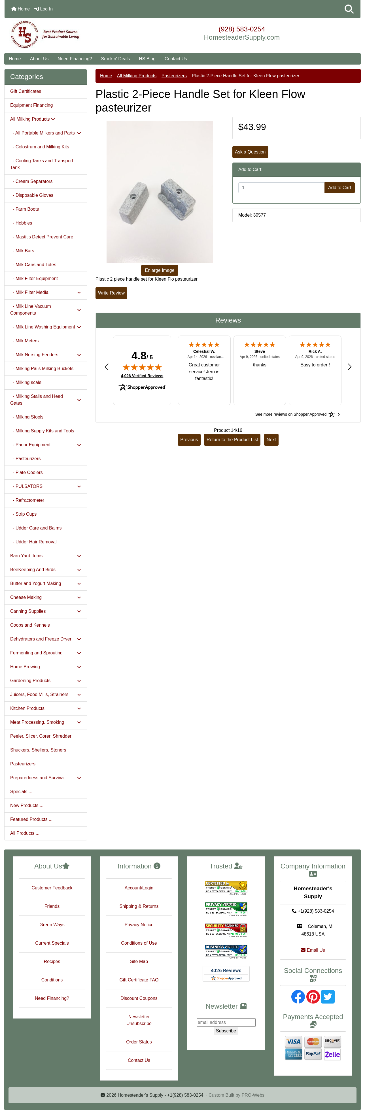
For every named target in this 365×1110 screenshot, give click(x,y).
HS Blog (147, 58)
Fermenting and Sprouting (45, 652)
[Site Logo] (64, 34)
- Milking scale (25, 382)
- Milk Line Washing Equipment (45, 327)
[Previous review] (106, 366)
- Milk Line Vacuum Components (45, 309)
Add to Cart (339, 187)
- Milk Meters (24, 340)
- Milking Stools (26, 417)
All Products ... (24, 833)
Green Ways (51, 924)
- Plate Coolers (26, 472)
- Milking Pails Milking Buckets (41, 368)
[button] (349, 9)
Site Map (139, 961)
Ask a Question (250, 152)
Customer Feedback (51, 887)
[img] (142, 367)
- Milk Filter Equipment (34, 278)
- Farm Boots (24, 209)
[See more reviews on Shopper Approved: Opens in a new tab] (290, 414)
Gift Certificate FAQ (139, 979)
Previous (189, 439)
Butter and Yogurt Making (45, 583)
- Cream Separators (31, 181)
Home (20, 9)
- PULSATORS (45, 486)
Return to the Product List (232, 439)
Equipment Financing (31, 105)
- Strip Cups (23, 514)
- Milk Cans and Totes (33, 264)
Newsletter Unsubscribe (139, 1020)
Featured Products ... (31, 819)
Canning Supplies (45, 611)
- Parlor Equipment (45, 444)
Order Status (139, 1041)
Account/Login (139, 887)
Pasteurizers (22, 763)
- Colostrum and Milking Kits (39, 146)
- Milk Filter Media (45, 292)
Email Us (313, 950)
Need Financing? (75, 58)
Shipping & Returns (139, 906)
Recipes (52, 961)
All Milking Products (137, 75)
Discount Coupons (139, 998)
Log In (43, 9)
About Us (39, 58)
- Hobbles (21, 223)
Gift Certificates (25, 91)
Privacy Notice (138, 924)
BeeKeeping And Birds (45, 569)
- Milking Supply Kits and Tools (42, 430)
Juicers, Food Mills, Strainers (45, 694)
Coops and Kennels (30, 625)
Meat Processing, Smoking (45, 722)
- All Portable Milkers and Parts (45, 133)
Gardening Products (45, 680)
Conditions (52, 979)
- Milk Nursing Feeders (45, 354)
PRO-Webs (252, 1095)
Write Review (111, 293)
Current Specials (52, 943)
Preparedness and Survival (45, 777)
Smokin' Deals (115, 58)
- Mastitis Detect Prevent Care (41, 236)
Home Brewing (45, 666)
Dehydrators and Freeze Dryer (45, 639)
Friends (52, 906)
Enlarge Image (159, 270)
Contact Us (176, 58)
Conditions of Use (139, 943)
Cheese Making (45, 597)
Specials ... (21, 791)
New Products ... (26, 805)
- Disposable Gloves (31, 195)
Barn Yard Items (45, 555)
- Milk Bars (22, 250)
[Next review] (349, 366)
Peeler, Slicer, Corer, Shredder (40, 736)
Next (271, 439)
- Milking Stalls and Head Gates (45, 399)
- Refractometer (27, 500)
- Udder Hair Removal (33, 541)
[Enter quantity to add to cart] (281, 187)
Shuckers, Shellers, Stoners (38, 750)
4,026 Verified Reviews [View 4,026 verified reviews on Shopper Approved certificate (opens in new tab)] (142, 375)
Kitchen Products (45, 708)
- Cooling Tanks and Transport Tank (41, 164)
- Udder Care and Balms (35, 528)
